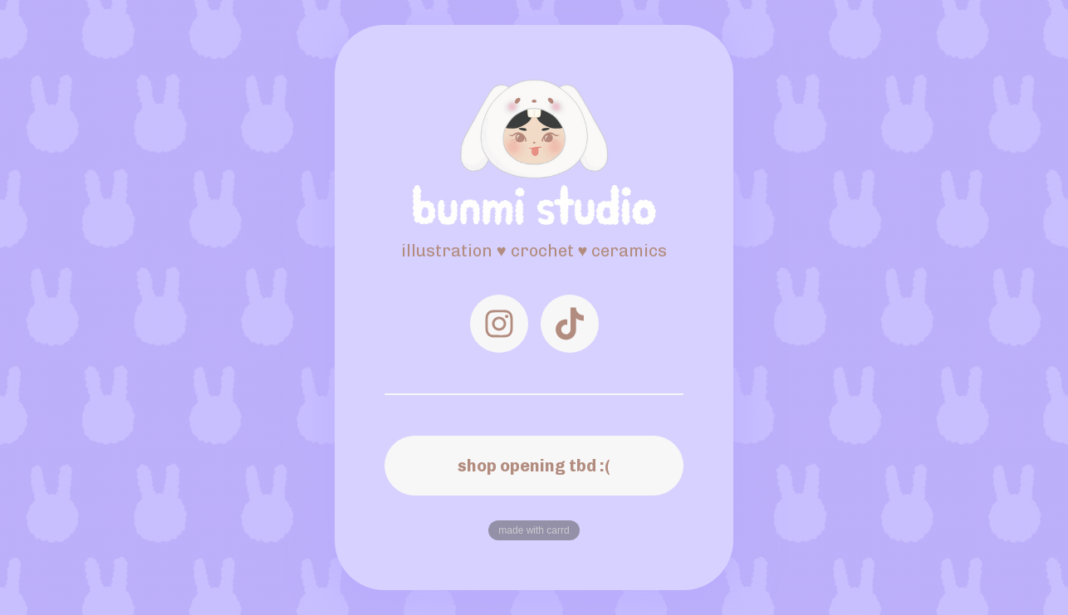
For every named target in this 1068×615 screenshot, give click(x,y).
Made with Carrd (533, 530)
